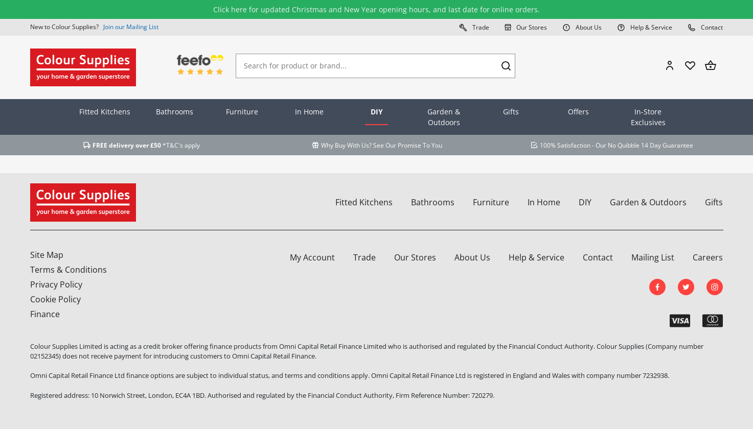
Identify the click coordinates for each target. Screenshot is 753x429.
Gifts (511, 111)
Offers (578, 111)
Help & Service (644, 27)
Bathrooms (174, 111)
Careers (708, 257)
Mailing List (652, 257)
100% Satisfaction (565, 145)
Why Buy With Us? (346, 145)
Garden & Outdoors (443, 117)
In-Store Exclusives (648, 117)
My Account (312, 257)
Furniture (242, 111)
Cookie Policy (55, 299)
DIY (377, 111)
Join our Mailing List (130, 26)
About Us (582, 27)
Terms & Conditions (68, 269)
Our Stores (526, 27)
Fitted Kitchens (104, 111)
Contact (705, 27)
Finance (45, 314)
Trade (474, 27)
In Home (309, 111)
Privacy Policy (56, 284)
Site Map (46, 254)
